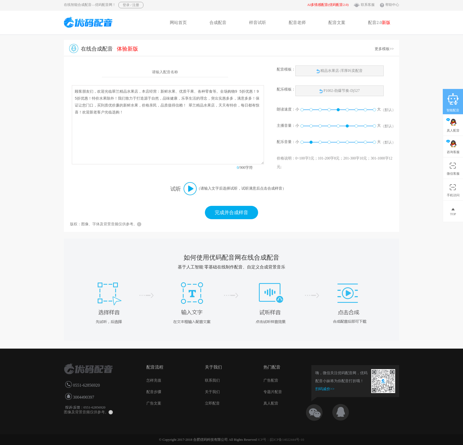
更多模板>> (384, 49)
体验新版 (127, 49)
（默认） (388, 110)
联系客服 (368, 5)
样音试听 (257, 22)
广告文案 (153, 403)
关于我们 (212, 392)
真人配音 (270, 403)
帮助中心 (392, 5)
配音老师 (297, 22)
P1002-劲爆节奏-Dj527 (342, 91)
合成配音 (217, 22)
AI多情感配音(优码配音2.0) (328, 5)
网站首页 (178, 22)
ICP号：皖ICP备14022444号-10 (281, 440)
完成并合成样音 (231, 212)
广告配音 (270, 380)
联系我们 (212, 380)
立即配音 (212, 403)
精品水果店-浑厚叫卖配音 (339, 71)
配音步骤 (153, 392)
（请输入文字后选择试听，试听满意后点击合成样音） (241, 188)
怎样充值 (153, 380)
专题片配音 (272, 392)
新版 (386, 22)
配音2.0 (379, 22)
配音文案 (336, 22)
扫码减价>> (324, 389)
